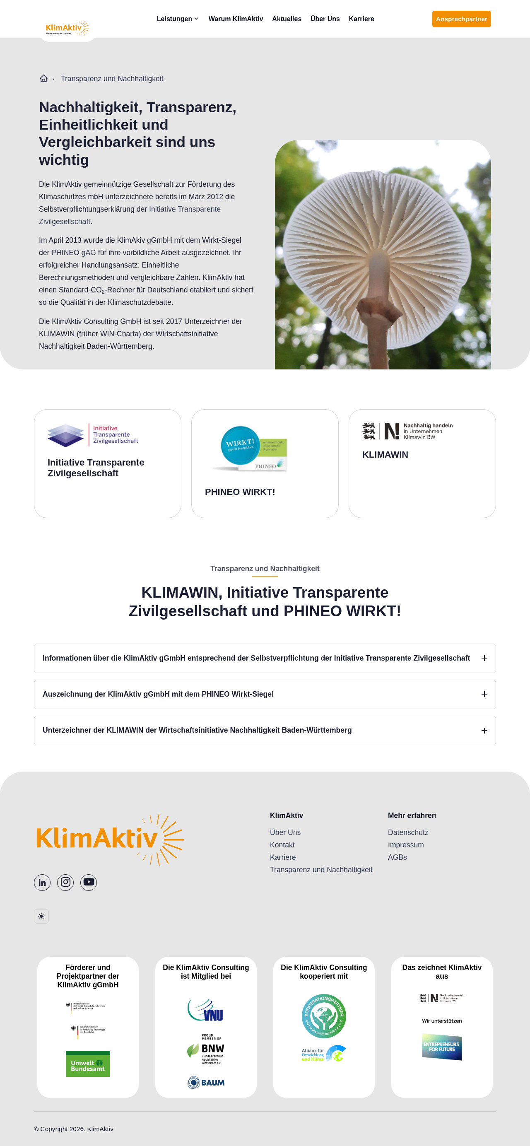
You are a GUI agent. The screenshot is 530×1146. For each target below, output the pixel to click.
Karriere (372, 18)
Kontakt (282, 845)
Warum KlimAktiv (246, 18)
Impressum (406, 845)
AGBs (397, 857)
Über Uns (336, 18)
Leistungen (185, 18)
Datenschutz (408, 832)
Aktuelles (298, 18)
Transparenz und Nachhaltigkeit (112, 79)
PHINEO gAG (73, 253)
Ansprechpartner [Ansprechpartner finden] (463, 21)
